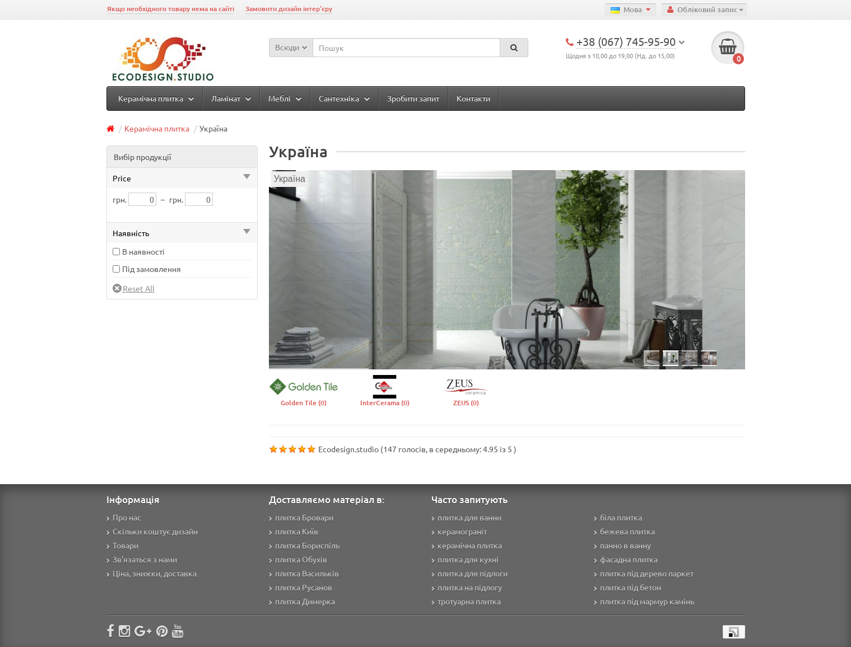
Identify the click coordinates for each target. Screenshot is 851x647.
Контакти (473, 98)
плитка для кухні (465, 559)
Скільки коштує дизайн (152, 531)
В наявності (143, 251)
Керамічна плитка (156, 98)
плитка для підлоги (469, 573)
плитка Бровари (301, 517)
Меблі (284, 98)
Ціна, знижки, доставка (151, 573)
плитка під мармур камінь (644, 601)
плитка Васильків (304, 573)
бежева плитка (624, 531)
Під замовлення (151, 269)
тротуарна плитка (466, 601)
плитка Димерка (302, 601)
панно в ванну (622, 545)
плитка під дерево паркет (644, 573)
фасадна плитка (626, 559)
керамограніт (459, 531)
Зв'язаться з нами (141, 559)
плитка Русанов (300, 587)
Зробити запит (413, 98)
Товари (122, 545)
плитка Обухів (298, 559)
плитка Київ (293, 531)
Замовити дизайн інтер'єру (288, 8)
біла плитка (618, 517)
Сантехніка (344, 98)
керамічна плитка (466, 545)
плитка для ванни (466, 517)
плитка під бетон (627, 587)
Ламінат (231, 98)
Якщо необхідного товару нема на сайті (170, 8)
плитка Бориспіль (304, 545)
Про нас (123, 517)
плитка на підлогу (466, 587)
